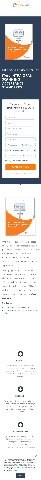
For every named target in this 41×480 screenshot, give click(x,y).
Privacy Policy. (12, 470)
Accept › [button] (20, 475)
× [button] (36, 455)
